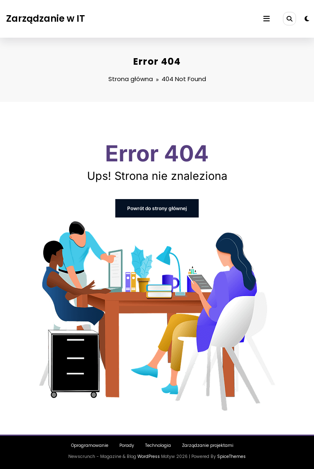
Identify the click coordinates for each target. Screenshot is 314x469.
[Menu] (266, 18)
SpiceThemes (231, 456)
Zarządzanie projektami (207, 445)
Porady (126, 445)
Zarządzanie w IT (45, 18)
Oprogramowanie (89, 445)
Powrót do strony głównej (157, 208)
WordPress (148, 456)
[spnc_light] (307, 18)
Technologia (158, 445)
